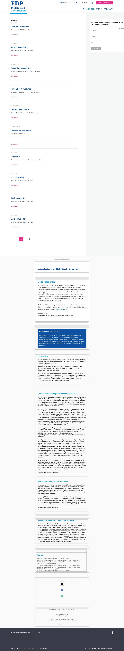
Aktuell (90, 9)
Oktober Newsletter (20, 109)
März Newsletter (18, 219)
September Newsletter (21, 130)
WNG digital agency (108, 648)
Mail (38, 632)
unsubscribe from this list (70, 620)
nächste (30, 239)
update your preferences (57, 620)
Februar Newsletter (20, 27)
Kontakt (84, 3)
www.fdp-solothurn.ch (61, 309)
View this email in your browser (62, 259)
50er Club (15, 157)
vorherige (13, 239)
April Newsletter (18, 198)
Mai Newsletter (18, 177)
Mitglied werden (105, 3)
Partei (99, 9)
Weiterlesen (14, 35)
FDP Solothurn (66, 3)
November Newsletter (21, 89)
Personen (108, 9)
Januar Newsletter (19, 47)
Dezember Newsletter (21, 68)
